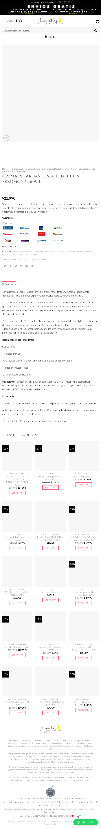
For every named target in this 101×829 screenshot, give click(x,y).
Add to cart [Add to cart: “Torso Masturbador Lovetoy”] (17, 655)
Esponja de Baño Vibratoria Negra (17, 538)
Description (9, 284)
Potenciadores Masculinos (27, 254)
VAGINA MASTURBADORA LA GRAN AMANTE (51, 703)
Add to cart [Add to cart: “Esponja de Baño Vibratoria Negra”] (17, 548)
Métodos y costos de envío (61, 822)
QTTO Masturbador (83, 476)
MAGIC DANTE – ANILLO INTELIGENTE (17, 593)
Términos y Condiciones (16, 822)
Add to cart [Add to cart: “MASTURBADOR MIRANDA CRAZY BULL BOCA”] (50, 548)
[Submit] (95, 30)
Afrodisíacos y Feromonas (14, 171)
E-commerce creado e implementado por (57, 815)
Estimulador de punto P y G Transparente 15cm (50, 478)
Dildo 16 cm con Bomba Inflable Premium (83, 593)
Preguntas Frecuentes (38, 822)
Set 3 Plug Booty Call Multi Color (17, 703)
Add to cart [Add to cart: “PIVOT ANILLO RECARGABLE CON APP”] (84, 658)
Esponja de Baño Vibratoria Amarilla (50, 648)
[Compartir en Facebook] (10, 266)
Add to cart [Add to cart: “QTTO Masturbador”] (84, 484)
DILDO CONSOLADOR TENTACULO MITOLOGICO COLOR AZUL (17, 480)
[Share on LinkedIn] (32, 266)
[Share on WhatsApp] (5, 266)
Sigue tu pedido (50, 824)
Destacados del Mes (55, 251)
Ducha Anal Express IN (50, 592)
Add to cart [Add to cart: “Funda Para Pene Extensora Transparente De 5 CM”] (84, 548)
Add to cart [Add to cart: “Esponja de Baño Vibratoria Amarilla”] (50, 658)
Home (5, 169)
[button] (85, 822)
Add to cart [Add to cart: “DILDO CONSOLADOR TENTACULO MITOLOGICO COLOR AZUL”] (17, 493)
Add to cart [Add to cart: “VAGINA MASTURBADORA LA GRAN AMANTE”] (50, 713)
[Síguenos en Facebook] (16, 21)
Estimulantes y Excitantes (74, 251)
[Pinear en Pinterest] (26, 266)
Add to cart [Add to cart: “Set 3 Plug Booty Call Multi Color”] (17, 713)
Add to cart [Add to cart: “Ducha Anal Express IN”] (50, 600)
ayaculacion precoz (14, 259)
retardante (42, 259)
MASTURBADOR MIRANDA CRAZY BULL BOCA (50, 538)
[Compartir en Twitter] (15, 266)
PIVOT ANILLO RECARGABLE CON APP (83, 648)
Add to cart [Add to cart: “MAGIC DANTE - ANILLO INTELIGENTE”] (17, 603)
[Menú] (8, 21)
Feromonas (32, 259)
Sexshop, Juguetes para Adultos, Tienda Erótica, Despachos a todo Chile (43, 169)
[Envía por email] (21, 266)
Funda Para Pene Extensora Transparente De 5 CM (84, 538)
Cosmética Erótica (87, 169)
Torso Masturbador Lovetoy (17, 647)
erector (25, 259)
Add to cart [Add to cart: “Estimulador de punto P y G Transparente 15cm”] (50, 487)
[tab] (9, 284)
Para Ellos (13, 254)
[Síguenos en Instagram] (20, 21)
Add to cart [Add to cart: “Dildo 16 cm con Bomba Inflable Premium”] (84, 603)
